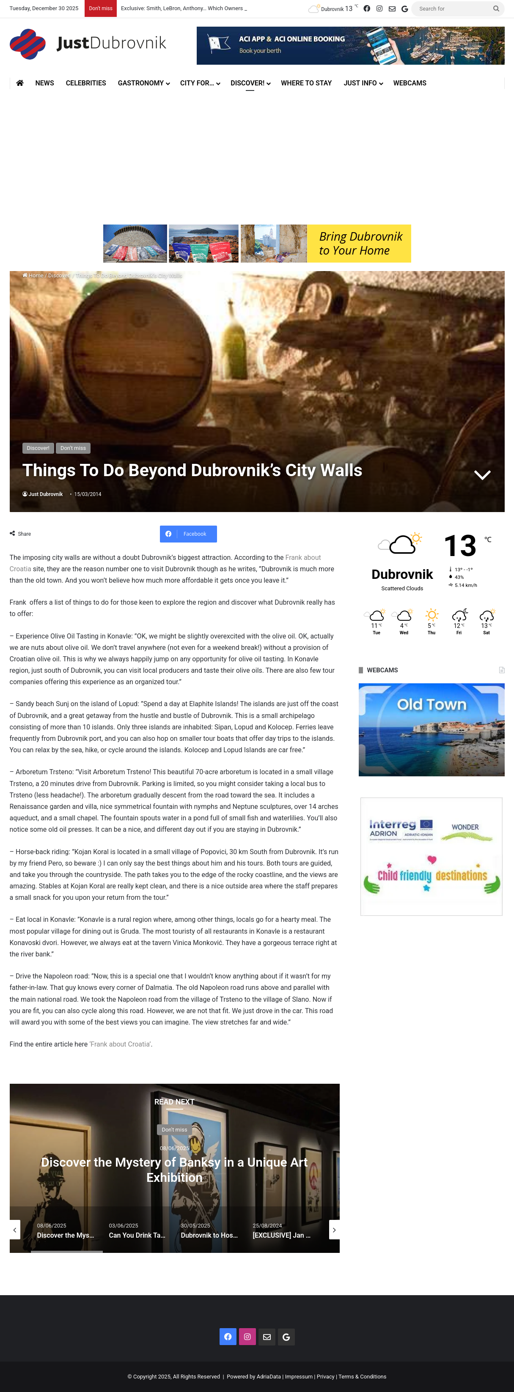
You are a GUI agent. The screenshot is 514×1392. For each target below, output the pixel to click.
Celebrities (86, 83)
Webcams (409, 83)
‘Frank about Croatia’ (120, 1044)
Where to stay (306, 83)
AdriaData (269, 1376)
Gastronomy (141, 83)
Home (33, 275)
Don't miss (73, 448)
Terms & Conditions (362, 1376)
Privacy (326, 1376)
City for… (197, 83)
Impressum (299, 1376)
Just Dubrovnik (46, 494)
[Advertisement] (257, 152)
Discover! (247, 83)
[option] (175, 1168)
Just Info (360, 83)
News (45, 83)
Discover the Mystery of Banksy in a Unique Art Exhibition (174, 1169)
